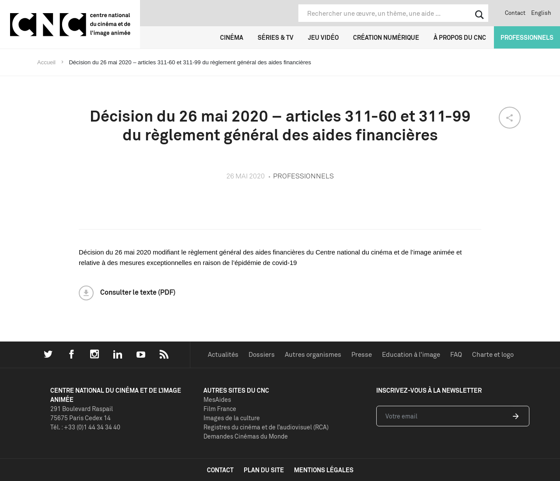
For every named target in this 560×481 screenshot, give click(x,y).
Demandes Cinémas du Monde (245, 436)
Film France (219, 408)
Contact (515, 12)
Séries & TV (276, 37)
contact (220, 470)
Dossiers (261, 354)
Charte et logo (493, 354)
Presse (361, 354)
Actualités (223, 354)
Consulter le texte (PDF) (137, 292)
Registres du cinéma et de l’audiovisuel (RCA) (266, 427)
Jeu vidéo (323, 37)
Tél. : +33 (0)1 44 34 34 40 (85, 427)
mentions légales (324, 470)
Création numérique (386, 37)
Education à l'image (411, 354)
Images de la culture (231, 418)
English (541, 12)
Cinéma (231, 37)
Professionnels (526, 37)
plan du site (264, 470)
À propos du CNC (460, 37)
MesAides (217, 399)
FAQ (456, 354)
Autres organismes (313, 354)
